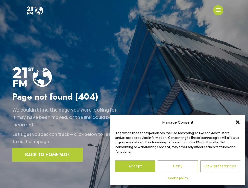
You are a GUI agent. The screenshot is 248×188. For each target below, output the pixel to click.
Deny (177, 166)
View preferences (220, 166)
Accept (135, 166)
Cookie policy (178, 178)
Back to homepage (47, 155)
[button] (237, 122)
